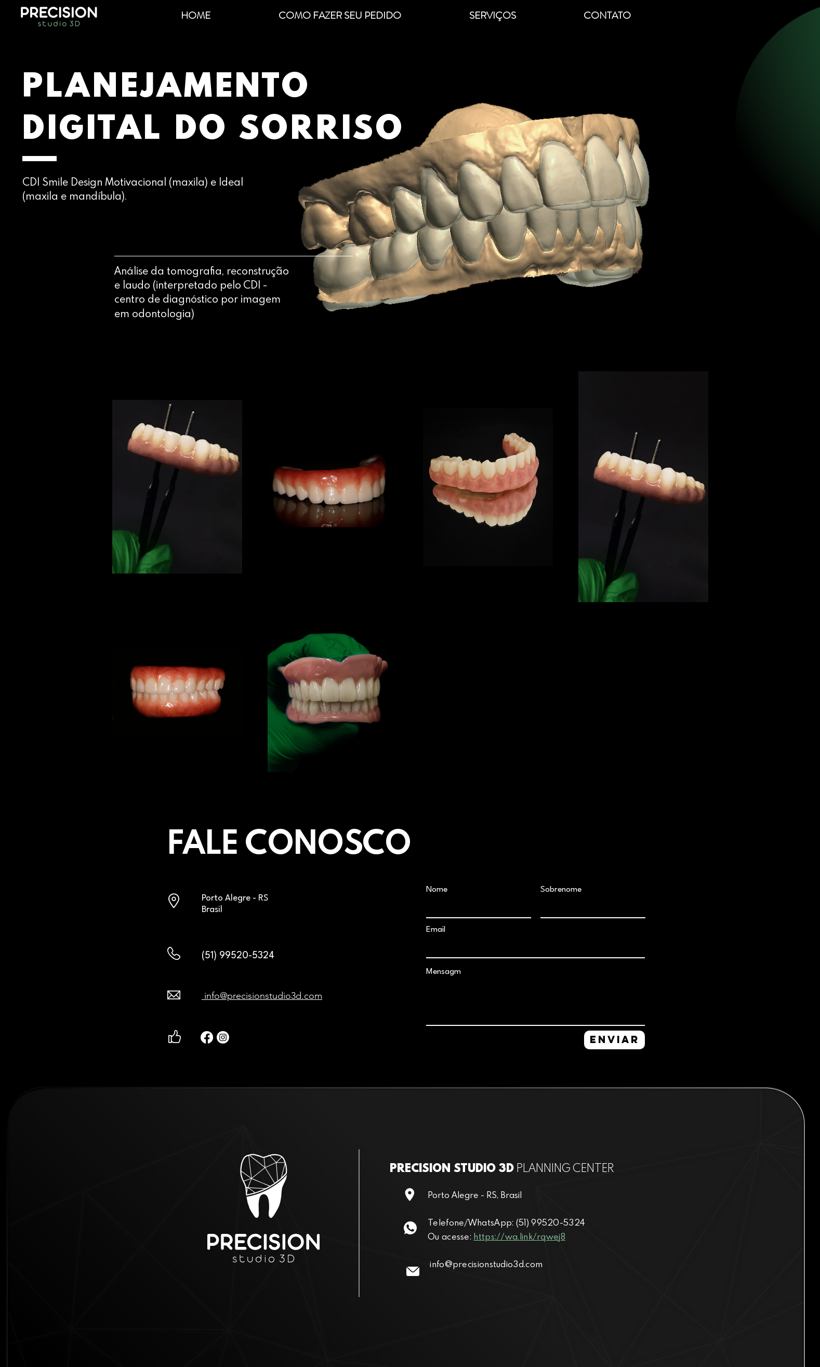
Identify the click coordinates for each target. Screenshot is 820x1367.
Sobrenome (560, 890)
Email (435, 930)
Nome (436, 890)
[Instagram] (223, 1037)
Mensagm (443, 972)
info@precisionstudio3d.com (262, 995)
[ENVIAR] (614, 1040)
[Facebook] (207, 1037)
